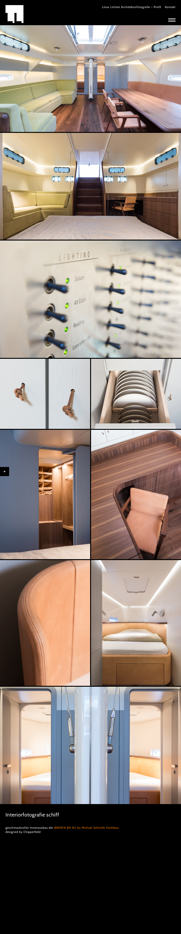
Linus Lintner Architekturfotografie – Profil (131, 7)
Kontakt (170, 7)
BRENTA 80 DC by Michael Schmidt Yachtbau (86, 827)
